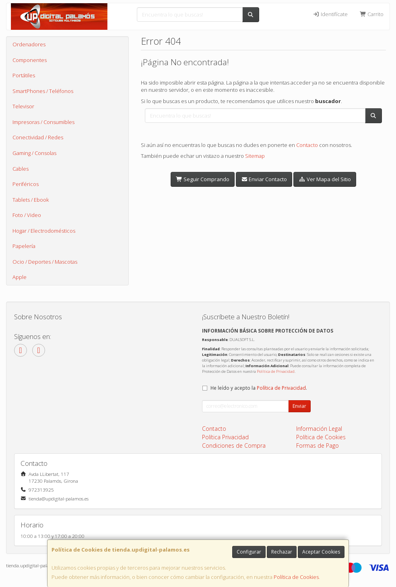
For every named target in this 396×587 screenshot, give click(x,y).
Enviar (299, 406)
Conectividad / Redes (37, 137)
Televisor (23, 106)
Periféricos (25, 184)
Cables (20, 168)
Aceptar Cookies (321, 551)
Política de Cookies (296, 577)
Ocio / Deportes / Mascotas (44, 261)
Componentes (29, 60)
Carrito (372, 14)
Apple (19, 277)
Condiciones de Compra (234, 445)
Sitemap (255, 155)
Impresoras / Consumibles (43, 122)
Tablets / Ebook (30, 199)
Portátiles (23, 75)
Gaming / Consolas (34, 153)
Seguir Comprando (202, 179)
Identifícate (330, 14)
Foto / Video (26, 215)
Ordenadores (28, 44)
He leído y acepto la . (258, 387)
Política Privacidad (225, 437)
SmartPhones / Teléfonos (42, 91)
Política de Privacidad (276, 371)
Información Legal (319, 428)
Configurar (249, 551)
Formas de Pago (317, 445)
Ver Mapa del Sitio (325, 179)
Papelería (23, 246)
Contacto (307, 145)
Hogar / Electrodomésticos (43, 230)
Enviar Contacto (264, 179)
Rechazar (281, 551)
